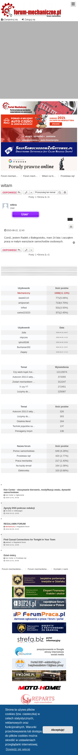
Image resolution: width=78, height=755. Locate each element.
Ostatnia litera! (24, 421)
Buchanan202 (23, 347)
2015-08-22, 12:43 (14, 230)
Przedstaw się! (24, 456)
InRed (24, 307)
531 (58, 307)
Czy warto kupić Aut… (23, 372)
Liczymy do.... (23, 391)
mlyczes (24, 337)
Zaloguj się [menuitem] (28, 19)
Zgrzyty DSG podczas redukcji (19, 508)
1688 (57, 293)
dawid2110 (24, 298)
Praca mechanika (23, 461)
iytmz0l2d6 (24, 342)
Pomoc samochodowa (23, 451)
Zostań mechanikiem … (23, 382)
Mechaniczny (23, 293)
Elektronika (23, 470)
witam (6, 185)
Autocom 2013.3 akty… (24, 377)
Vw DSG (8, 511)
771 (58, 298)
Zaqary (23, 352)
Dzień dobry (10, 555)
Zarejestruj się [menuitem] (9, 19)
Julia (24, 332)
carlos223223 (23, 312)
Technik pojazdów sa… (24, 426)
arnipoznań (23, 303)
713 (58, 302)
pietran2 (8, 542)
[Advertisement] (36, 60)
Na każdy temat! (24, 465)
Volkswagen (18, 511)
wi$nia (13, 205)
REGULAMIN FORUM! (15, 524)
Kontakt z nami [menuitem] (61, 569)
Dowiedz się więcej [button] (18, 749)
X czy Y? (23, 386)
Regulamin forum (23, 526)
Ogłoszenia (20, 495)
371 (58, 312)
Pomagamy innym (23, 431)
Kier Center (9, 495)
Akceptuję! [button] (57, 729)
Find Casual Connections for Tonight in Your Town (29, 539)
